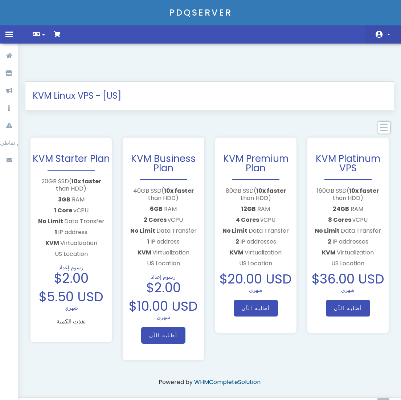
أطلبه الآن (164, 308)
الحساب (388, 34)
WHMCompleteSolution (227, 355)
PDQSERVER (200, 13)
